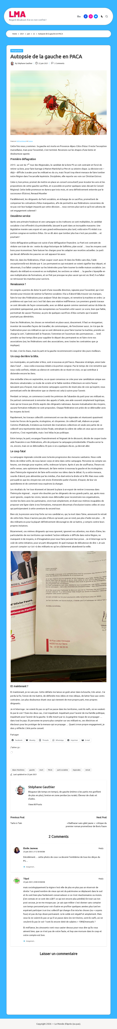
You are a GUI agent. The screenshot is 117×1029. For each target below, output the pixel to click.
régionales (77, 770)
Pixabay (30, 141)
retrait (87, 770)
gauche (32, 770)
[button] (35, 804)
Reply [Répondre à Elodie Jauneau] (101, 848)
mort (41, 770)
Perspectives (17, 51)
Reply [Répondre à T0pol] (101, 879)
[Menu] (78, 16)
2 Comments (57, 63)
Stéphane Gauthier (41, 787)
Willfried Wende (21, 141)
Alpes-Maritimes (18, 770)
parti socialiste (62, 770)
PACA (50, 770)
